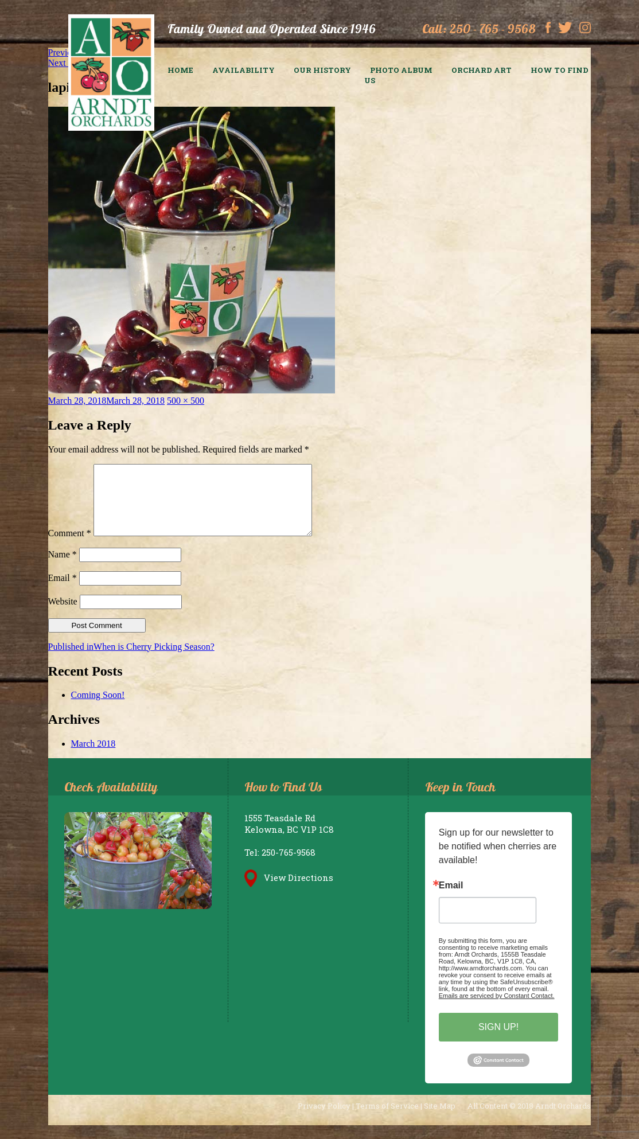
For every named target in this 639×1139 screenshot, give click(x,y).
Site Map (439, 1119)
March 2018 (93, 757)
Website (62, 615)
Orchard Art (481, 70)
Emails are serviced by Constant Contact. (497, 1009)
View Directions (288, 891)
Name (62, 568)
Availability (243, 70)
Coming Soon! (98, 708)
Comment (69, 547)
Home (180, 70)
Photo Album (401, 70)
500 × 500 (185, 400)
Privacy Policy (324, 1119)
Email (62, 591)
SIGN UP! (498, 1041)
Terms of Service (387, 1119)
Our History (322, 70)
